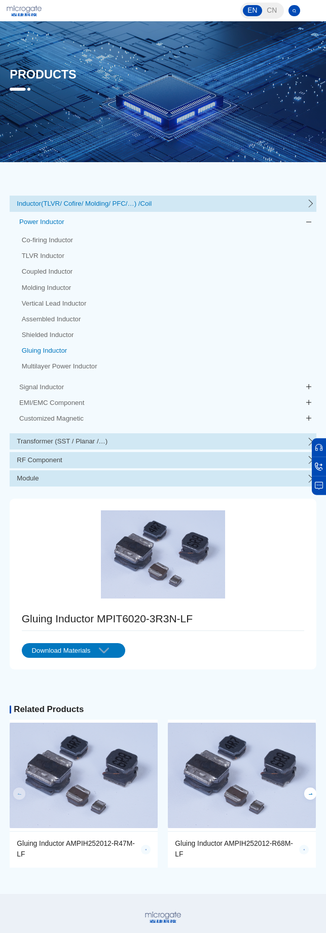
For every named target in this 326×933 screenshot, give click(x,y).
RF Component (39, 460)
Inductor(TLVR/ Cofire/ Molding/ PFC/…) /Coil (84, 203)
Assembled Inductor (51, 319)
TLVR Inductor (43, 255)
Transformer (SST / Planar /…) (62, 441)
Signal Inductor (41, 387)
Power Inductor (41, 222)
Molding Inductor (46, 287)
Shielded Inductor (48, 335)
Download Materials (70, 650)
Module (28, 478)
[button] (310, 793)
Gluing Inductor (44, 350)
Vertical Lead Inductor (54, 303)
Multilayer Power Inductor (59, 366)
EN (252, 10)
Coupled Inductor (47, 271)
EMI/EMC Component (51, 402)
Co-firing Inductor (47, 240)
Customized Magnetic (51, 418)
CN (272, 10)
